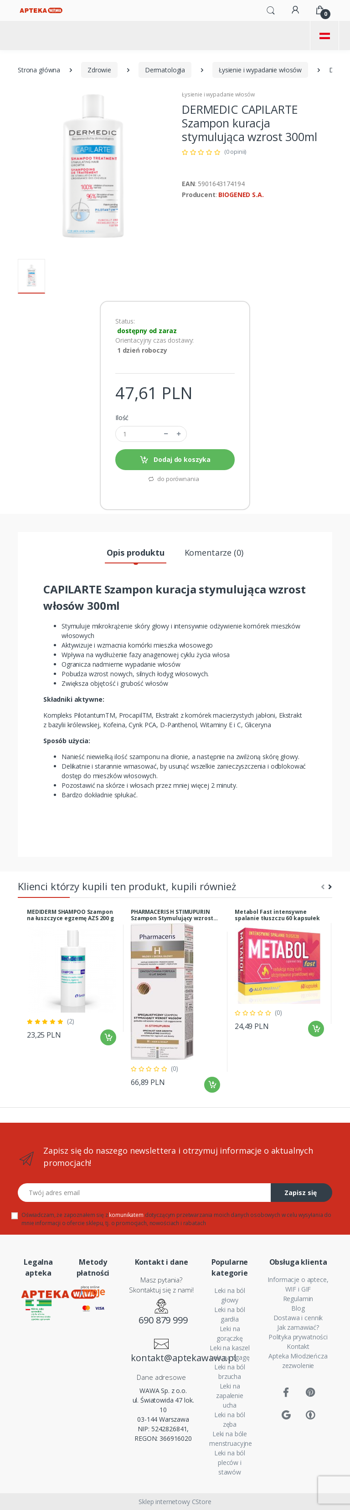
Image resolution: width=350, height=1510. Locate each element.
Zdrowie (99, 70)
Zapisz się (300, 1192)
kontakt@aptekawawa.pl (163, 1358)
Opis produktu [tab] (135, 552)
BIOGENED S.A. (240, 194)
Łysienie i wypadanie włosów (260, 70)
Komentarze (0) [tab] (214, 552)
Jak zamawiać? (298, 1327)
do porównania (173, 479)
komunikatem (126, 1215)
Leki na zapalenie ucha (229, 1395)
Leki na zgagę (229, 1357)
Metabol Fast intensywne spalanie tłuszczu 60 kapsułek (277, 915)
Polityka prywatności (298, 1337)
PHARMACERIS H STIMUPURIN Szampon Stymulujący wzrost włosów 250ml (172, 915)
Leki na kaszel (230, 1347)
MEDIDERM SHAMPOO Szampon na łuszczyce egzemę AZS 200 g (70, 915)
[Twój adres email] (144, 1192)
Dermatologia (165, 70)
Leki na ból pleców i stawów (229, 1462)
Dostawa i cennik (298, 1317)
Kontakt (298, 1346)
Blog (297, 1308)
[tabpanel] (72, 978)
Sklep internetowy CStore (175, 1501)
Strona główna (39, 70)
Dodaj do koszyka (175, 460)
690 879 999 (163, 1320)
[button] (271, 9)
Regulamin (298, 1298)
